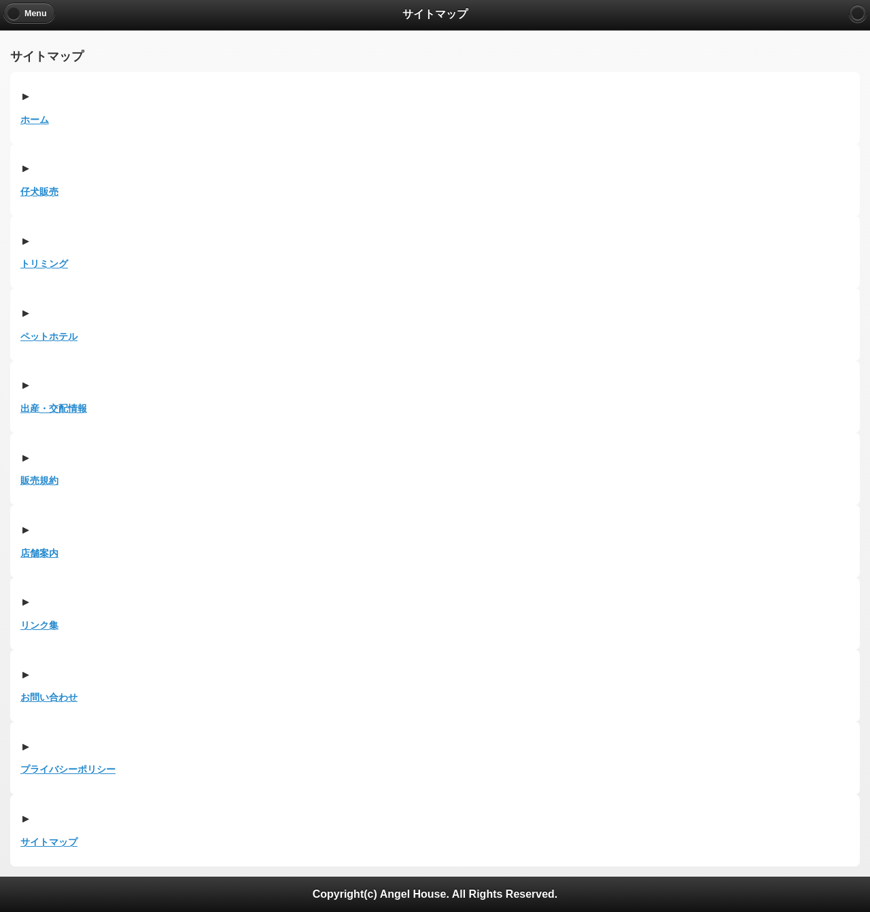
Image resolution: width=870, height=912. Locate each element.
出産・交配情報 (53, 408)
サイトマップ (48, 842)
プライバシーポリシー (68, 769)
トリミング (44, 263)
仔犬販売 (39, 191)
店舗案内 (39, 553)
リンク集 (39, 625)
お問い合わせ (48, 697)
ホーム (34, 119)
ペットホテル (48, 336)
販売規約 (39, 480)
